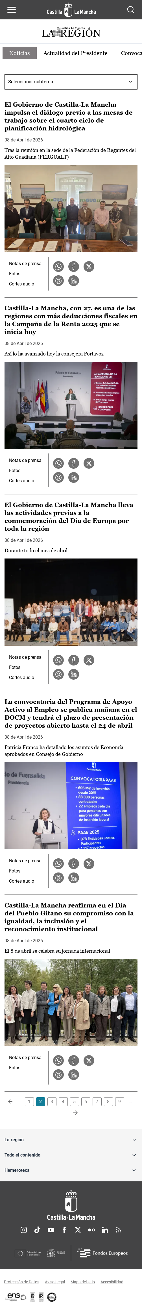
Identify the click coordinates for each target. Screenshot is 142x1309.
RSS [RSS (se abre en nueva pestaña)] (118, 1230)
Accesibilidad (112, 1282)
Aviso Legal (55, 1282)
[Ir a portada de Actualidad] (71, 32)
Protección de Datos (21, 1282)
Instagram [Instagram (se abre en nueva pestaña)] (23, 1230)
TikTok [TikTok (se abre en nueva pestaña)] (37, 1230)
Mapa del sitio (83, 1282)
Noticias (19, 53)
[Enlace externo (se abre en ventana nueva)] (41, 1297)
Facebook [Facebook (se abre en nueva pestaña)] (64, 1230)
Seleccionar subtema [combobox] (30, 81)
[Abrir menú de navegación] (12, 10)
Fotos (14, 273)
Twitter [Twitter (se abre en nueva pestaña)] (78, 1230)
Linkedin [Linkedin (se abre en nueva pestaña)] (105, 1230)
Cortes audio (21, 284)
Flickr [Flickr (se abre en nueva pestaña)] (91, 1230)
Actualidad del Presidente (75, 53)
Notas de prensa (25, 263)
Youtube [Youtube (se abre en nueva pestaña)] (51, 1230)
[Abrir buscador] (130, 9)
